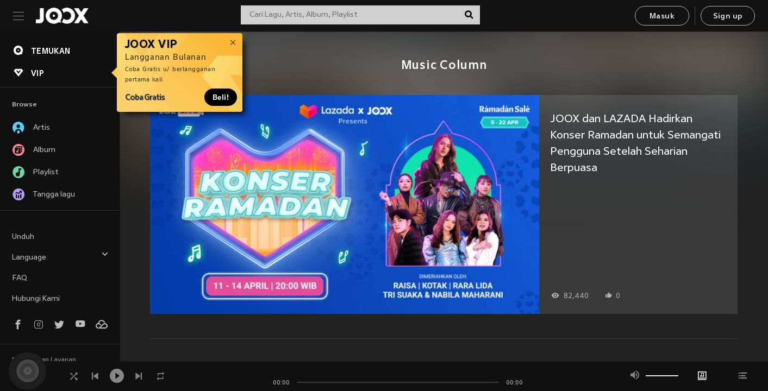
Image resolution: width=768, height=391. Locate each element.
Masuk (662, 16)
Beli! (221, 97)
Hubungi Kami (36, 299)
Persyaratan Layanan (44, 360)
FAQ (19, 278)
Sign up (728, 16)
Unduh (23, 237)
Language (60, 256)
